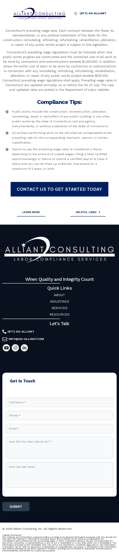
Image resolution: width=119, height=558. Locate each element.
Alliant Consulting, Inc (28, 530)
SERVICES (59, 308)
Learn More (31, 212)
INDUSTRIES (59, 301)
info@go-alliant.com (26, 339)
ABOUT (59, 295)
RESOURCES (59, 314)
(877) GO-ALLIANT (90, 13)
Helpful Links (88, 212)
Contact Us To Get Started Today (59, 189)
